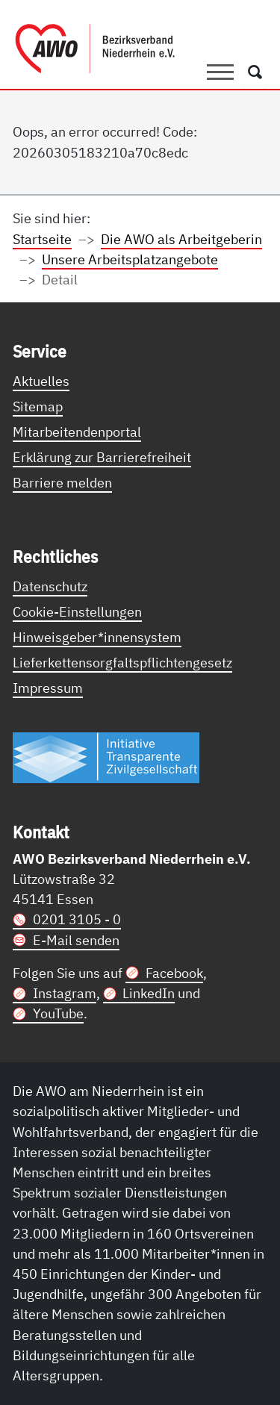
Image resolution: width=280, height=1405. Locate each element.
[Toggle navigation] (220, 72)
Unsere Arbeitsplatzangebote (130, 259)
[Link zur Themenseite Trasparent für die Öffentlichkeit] (106, 757)
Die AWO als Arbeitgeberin (181, 239)
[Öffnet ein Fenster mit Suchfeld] (255, 72)
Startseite (42, 239)
